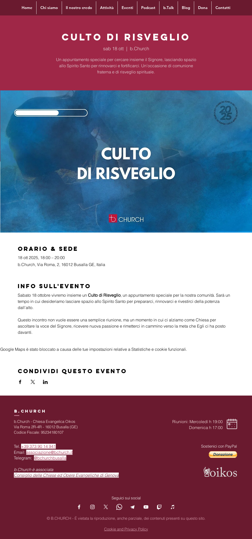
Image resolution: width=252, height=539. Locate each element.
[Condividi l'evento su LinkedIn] (45, 382)
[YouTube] (146, 507)
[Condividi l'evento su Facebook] (20, 382)
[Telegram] (133, 507)
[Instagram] (92, 507)
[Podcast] (173, 507)
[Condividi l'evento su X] (32, 382)
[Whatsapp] (119, 507)
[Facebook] (79, 507)
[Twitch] (159, 507)
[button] (223, 454)
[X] (106, 507)
